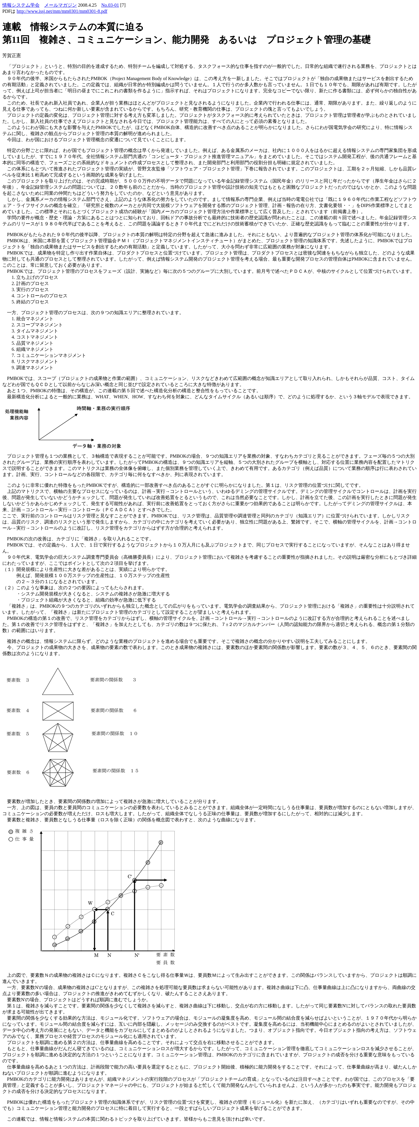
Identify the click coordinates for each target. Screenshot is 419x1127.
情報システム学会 (21, 5)
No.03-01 (110, 5)
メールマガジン (60, 5)
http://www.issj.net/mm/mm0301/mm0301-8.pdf (62, 11)
